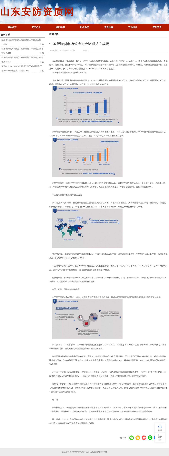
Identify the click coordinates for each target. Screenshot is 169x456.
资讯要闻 (60, 27)
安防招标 (132, 27)
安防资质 (157, 27)
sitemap (103, 452)
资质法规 (108, 27)
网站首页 (11, 27)
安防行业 (36, 27)
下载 (42, 44)
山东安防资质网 (37, 12)
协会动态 (84, 27)
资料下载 (5, 34)
